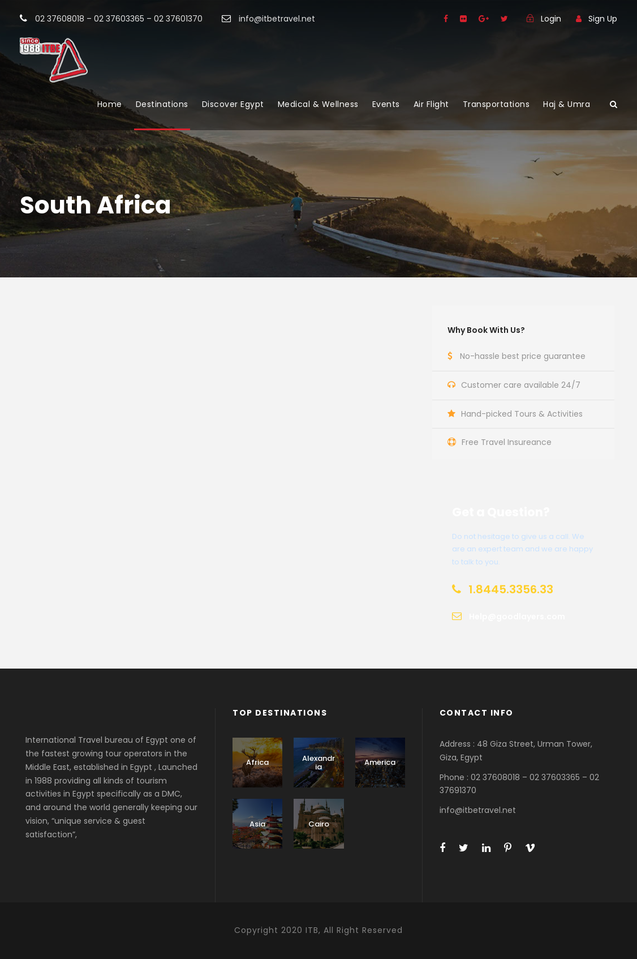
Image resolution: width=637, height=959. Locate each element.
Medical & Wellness (318, 104)
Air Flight (431, 104)
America (379, 762)
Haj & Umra (566, 104)
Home (109, 104)
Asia (257, 824)
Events (386, 104)
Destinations (162, 104)
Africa (257, 762)
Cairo (318, 824)
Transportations (496, 104)
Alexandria (318, 763)
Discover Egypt (233, 104)
